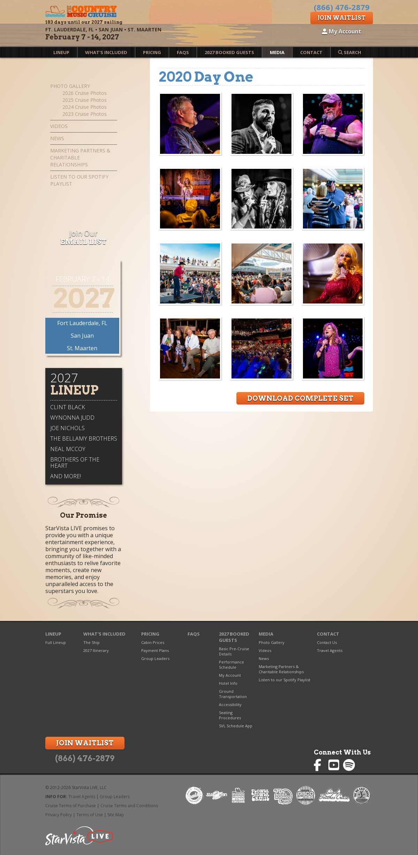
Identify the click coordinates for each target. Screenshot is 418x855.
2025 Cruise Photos (84, 100)
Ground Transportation (233, 694)
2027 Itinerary (96, 650)
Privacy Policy (58, 815)
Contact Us (327, 642)
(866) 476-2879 (84, 758)
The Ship (91, 642)
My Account (341, 31)
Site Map (115, 815)
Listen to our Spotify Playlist (79, 180)
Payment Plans (155, 650)
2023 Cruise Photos (84, 114)
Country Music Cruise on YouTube (334, 765)
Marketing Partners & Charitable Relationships (80, 157)
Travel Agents (329, 650)
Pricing (152, 52)
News (57, 138)
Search (349, 52)
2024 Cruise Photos (84, 107)
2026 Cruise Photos (84, 93)
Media (277, 52)
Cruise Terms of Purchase (70, 806)
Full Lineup (55, 642)
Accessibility (230, 704)
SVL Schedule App (235, 725)
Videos (59, 126)
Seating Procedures (230, 715)
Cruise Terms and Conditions (129, 806)
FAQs (183, 52)
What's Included (106, 52)
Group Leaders (155, 658)
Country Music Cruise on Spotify (349, 765)
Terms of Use (89, 815)
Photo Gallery (70, 86)
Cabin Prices (152, 642)
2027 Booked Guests (229, 52)
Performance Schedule (231, 664)
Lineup (61, 52)
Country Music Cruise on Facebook (320, 765)
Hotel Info (228, 683)
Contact (311, 52)
